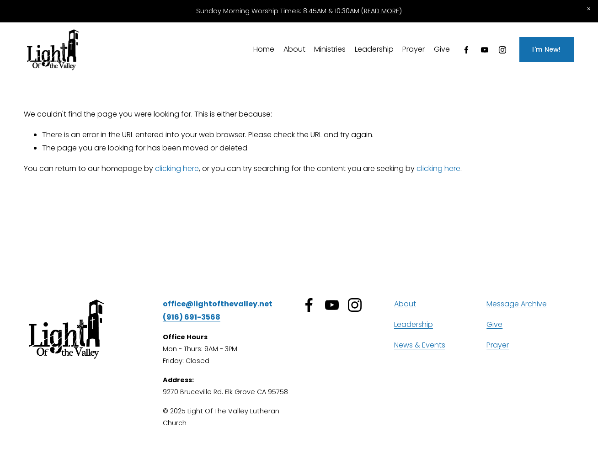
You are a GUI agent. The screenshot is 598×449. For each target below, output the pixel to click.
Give (442, 49)
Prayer (413, 49)
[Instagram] (502, 49)
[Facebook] (466, 49)
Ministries (330, 49)
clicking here (177, 168)
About (294, 49)
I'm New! (546, 49)
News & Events (419, 345)
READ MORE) (383, 11)
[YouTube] (484, 49)
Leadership (374, 49)
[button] (589, 9)
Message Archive (516, 304)
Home (263, 49)
